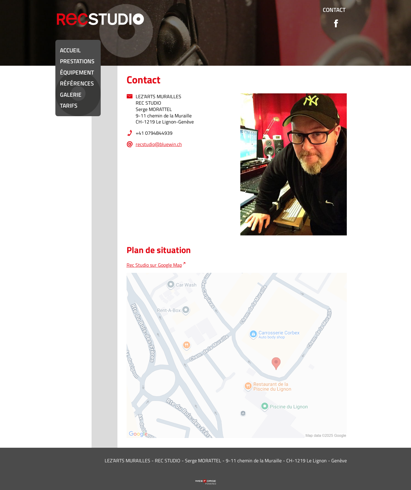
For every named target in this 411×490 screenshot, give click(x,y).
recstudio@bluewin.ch (159, 144)
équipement (77, 72)
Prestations (77, 61)
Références (77, 83)
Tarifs (68, 105)
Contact (334, 9)
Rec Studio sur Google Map (154, 265)
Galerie (71, 94)
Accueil (70, 50)
